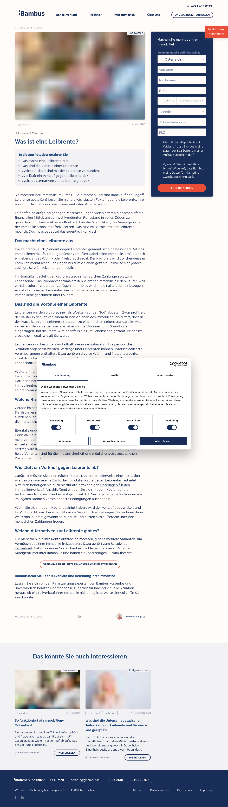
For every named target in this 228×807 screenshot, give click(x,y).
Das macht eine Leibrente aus (45, 161)
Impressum (206, 790)
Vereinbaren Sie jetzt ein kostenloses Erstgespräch (80, 564)
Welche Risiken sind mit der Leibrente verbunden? (61, 171)
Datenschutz (184, 790)
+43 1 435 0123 (201, 6)
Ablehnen (65, 441)
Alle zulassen (163, 441)
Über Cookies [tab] (165, 375)
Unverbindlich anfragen (192, 15)
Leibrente (22, 199)
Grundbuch (118, 326)
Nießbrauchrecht (75, 258)
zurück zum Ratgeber (29, 27)
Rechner (96, 14)
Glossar (137, 790)
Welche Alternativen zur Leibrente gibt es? (55, 180)
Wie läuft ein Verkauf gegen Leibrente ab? (55, 176)
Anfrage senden (182, 188)
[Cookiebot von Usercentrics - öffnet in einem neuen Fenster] (172, 364)
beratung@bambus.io (85, 780)
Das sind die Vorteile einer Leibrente (50, 166)
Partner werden (159, 790)
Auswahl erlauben (114, 441)
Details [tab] (114, 375)
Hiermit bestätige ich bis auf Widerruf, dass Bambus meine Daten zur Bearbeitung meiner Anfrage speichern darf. (180, 148)
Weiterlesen (67, 753)
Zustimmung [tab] (62, 375)
